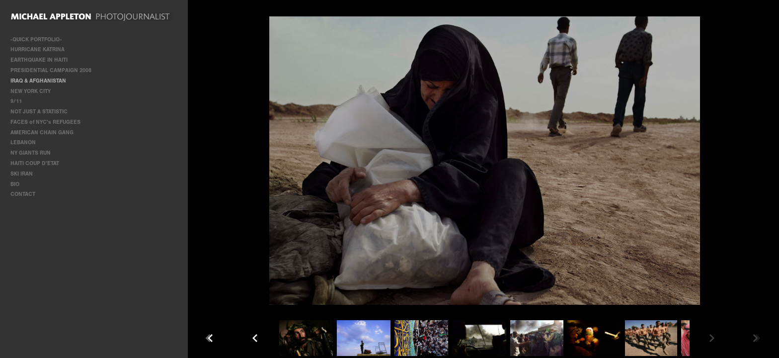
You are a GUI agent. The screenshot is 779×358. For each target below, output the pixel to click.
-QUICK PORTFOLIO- (36, 39)
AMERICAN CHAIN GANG (42, 132)
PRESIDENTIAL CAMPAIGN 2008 (50, 70)
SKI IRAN (21, 174)
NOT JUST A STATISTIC (39, 111)
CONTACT (22, 194)
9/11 (16, 101)
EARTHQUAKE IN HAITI (39, 60)
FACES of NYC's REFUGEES (45, 122)
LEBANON (23, 142)
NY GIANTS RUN (30, 153)
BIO (14, 184)
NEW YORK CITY (30, 91)
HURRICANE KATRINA (37, 49)
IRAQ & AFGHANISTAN (38, 81)
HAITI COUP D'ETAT (34, 163)
